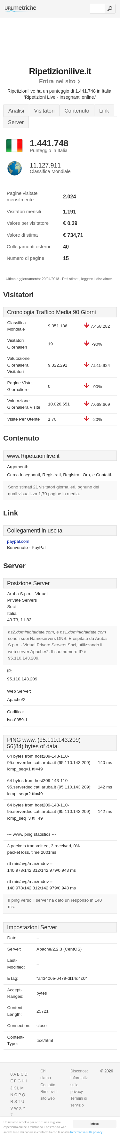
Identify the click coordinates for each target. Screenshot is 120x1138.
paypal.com (18, 541)
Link (104, 111)
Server (16, 122)
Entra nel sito (57, 81)
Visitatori (44, 111)
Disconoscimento (85, 1071)
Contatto (47, 1085)
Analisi (16, 111)
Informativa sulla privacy (86, 1132)
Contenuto (76, 111)
